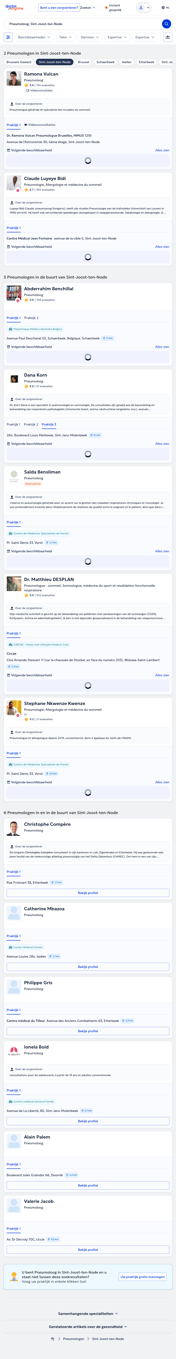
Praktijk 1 (14, 125)
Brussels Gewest (18, 62)
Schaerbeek (105, 62)
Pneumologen (73, 1339)
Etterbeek (146, 62)
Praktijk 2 (31, 318)
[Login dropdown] (143, 7)
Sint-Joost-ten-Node (55, 62)
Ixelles (127, 62)
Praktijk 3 (49, 424)
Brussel (83, 62)
